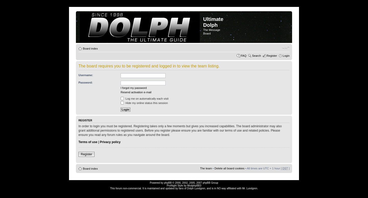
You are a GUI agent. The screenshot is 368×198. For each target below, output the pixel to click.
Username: (85, 75)
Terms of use (87, 142)
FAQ (243, 55)
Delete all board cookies (229, 168)
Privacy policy (110, 142)
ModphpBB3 (194, 185)
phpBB (168, 182)
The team (206, 168)
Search (256, 55)
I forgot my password (134, 87)
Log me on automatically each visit (144, 98)
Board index (90, 48)
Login (286, 55)
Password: (85, 82)
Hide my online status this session (144, 102)
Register (272, 55)
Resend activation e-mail (136, 92)
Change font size (286, 47)
